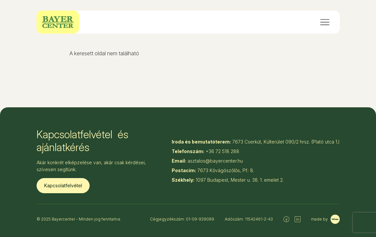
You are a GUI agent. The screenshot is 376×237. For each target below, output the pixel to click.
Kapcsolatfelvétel (63, 185)
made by (325, 219)
